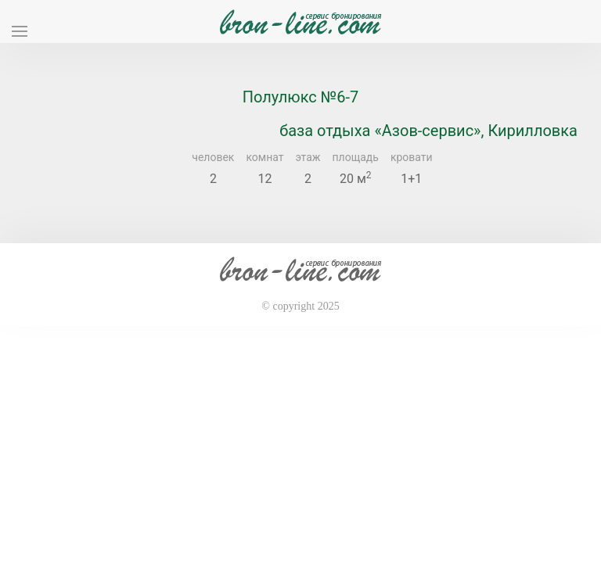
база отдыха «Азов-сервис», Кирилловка (428, 130)
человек (213, 157)
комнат (264, 157)
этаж (308, 157)
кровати (411, 157)
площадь (356, 157)
